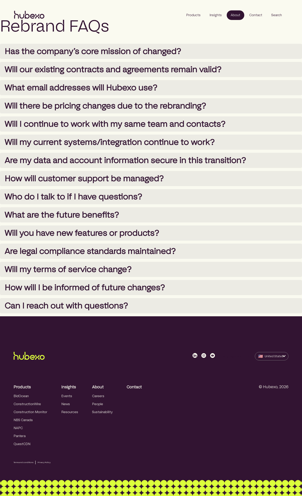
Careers (98, 396)
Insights (68, 387)
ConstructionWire (27, 404)
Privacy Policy (44, 462)
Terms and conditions (23, 462)
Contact (134, 387)
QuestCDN (22, 444)
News (65, 404)
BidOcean (21, 396)
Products (22, 387)
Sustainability (102, 412)
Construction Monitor (30, 412)
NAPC (18, 428)
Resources (69, 412)
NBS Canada (23, 420)
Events (66, 396)
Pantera (20, 436)
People (97, 404)
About (98, 387)
